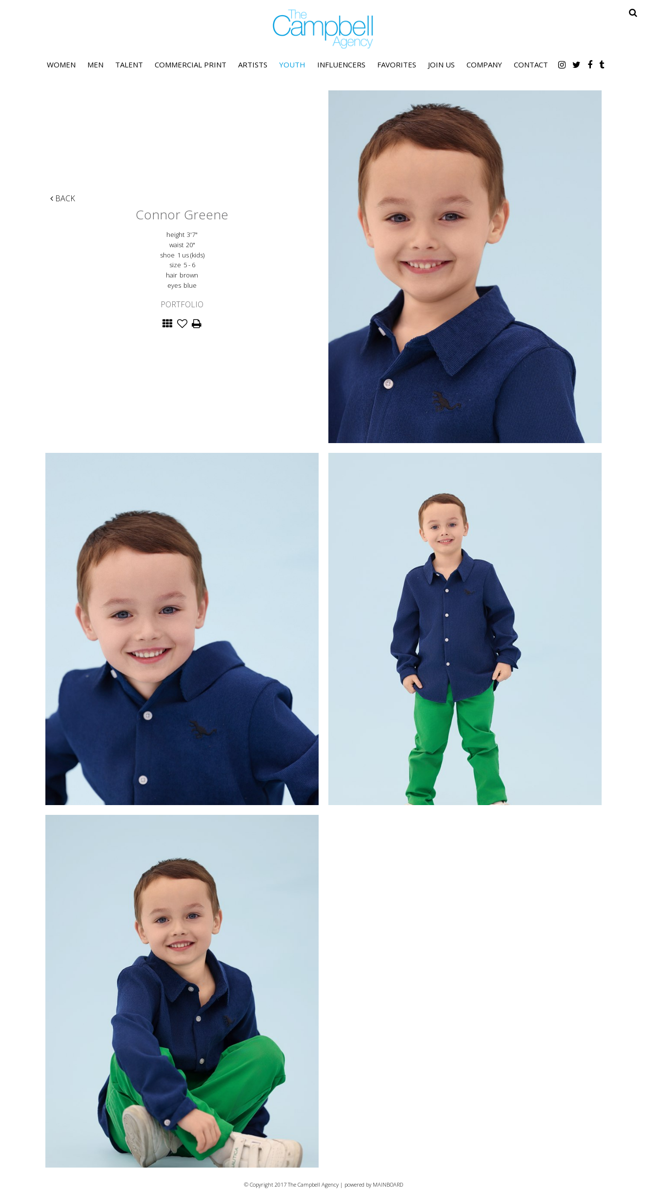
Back (62, 198)
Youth (292, 64)
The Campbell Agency (323, 29)
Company (484, 64)
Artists (252, 64)
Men (95, 64)
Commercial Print (190, 64)
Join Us (441, 64)
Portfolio (182, 304)
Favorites (396, 64)
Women (61, 64)
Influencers (341, 64)
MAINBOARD (388, 1184)
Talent (129, 64)
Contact (531, 64)
